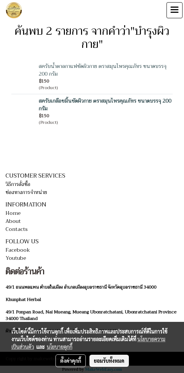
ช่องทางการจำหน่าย (26, 192)
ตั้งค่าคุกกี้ (70, 360)
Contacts (16, 229)
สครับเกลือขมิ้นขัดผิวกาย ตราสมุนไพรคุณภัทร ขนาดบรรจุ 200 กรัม (105, 104)
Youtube (15, 258)
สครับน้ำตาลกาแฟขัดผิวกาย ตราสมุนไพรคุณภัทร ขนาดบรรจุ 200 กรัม (102, 70)
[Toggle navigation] (174, 10)
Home (13, 213)
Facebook (17, 250)
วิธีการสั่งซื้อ (17, 184)
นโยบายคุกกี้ (59, 346)
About (13, 221)
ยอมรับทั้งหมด (109, 360)
